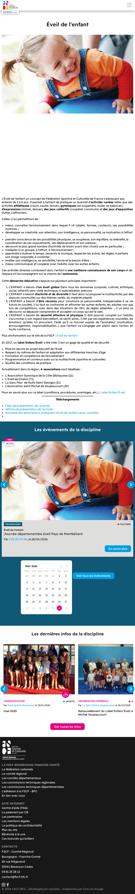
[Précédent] (4, 484)
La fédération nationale (17, 769)
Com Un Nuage (93, 889)
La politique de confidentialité (22, 825)
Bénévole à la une (13, 834)
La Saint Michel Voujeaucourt (98, 705)
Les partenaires (12, 816)
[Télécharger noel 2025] (39, 669)
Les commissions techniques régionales (28, 782)
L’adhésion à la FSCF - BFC (19, 791)
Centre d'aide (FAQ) (15, 808)
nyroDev (54, 889)
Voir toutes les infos (67, 726)
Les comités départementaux (21, 778)
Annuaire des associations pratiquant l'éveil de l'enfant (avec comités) (51, 412)
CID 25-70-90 (18, 539)
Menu (129, 5)
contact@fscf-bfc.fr (15, 877)
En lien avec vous (13, 795)
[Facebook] (7, 885)
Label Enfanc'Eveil (113, 392)
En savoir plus (117, 548)
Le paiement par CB (15, 812)
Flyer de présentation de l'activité (27, 405)
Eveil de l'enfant (67, 335)
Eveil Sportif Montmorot (21, 705)
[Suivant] (130, 484)
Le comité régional (14, 773)
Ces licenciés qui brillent (18, 838)
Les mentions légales (16, 821)
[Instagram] (3, 885)
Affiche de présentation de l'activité (29, 409)
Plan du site (9, 830)
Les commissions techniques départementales (33, 787)
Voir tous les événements (93, 575)
